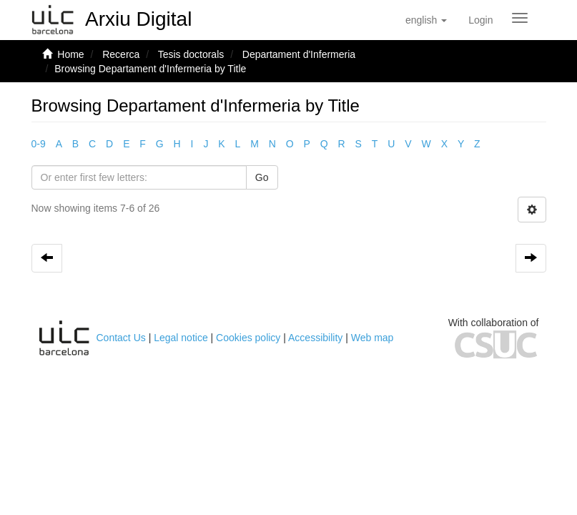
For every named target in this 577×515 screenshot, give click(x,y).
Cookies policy (248, 337)
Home (70, 54)
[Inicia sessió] (480, 20)
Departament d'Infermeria (298, 54)
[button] (426, 20)
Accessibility (315, 337)
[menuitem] (480, 20)
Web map (372, 337)
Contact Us (121, 337)
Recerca (120, 54)
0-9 (38, 143)
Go (262, 177)
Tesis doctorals (191, 54)
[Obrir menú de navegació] (520, 18)
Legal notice (181, 337)
